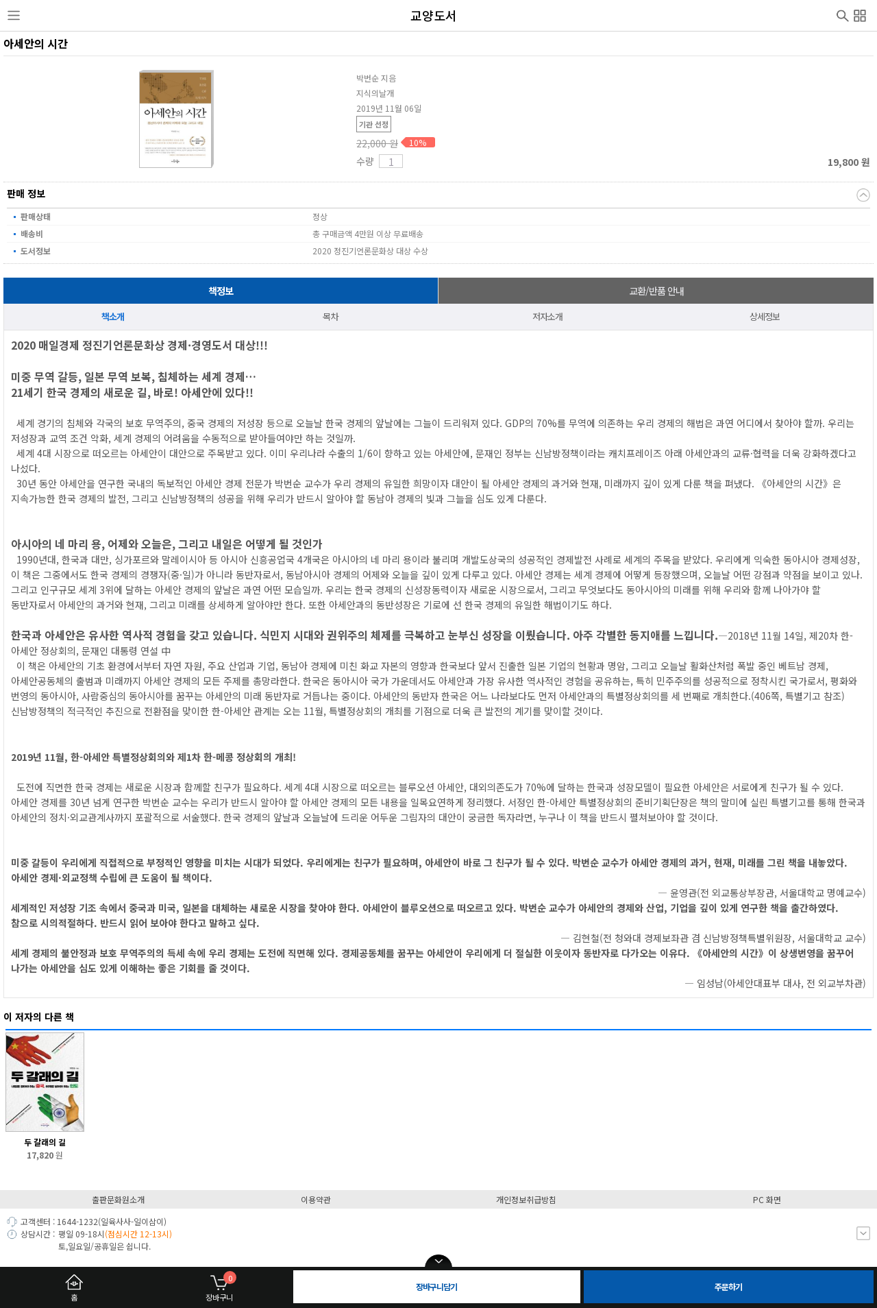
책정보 (220, 291)
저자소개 (547, 316)
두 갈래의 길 (45, 1142)
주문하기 (728, 1286)
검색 (843, 14)
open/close (438, 1261)
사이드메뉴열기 (14, 16)
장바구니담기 (436, 1286)
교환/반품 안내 (656, 291)
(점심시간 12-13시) (138, 1233)
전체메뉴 (860, 13)
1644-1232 (77, 1221)
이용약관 (316, 1199)
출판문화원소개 (118, 1199)
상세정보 (765, 316)
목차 (330, 316)
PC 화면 (767, 1199)
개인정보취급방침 (526, 1199)
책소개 (112, 316)
